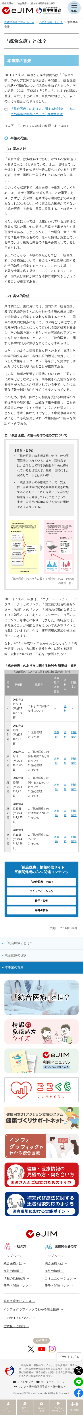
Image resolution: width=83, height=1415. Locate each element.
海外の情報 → (13, 1271)
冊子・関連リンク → (18, 1285)
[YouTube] (41, 1349)
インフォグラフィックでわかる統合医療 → (33, 1309)
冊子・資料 (41, 900)
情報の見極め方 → (16, 1278)
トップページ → (15, 1256)
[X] (31, 1349)
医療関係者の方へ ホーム (19, 22)
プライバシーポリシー (54, 1382)
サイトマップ (25, 1382)
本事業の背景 (14, 967)
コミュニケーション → (61, 1278)
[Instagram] (52, 1349)
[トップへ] (41, 1234)
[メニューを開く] (74, 7)
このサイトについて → (19, 1318)
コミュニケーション (42, 891)
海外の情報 (41, 910)
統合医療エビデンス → (19, 1301)
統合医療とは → (15, 1263)
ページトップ (67, 1356)
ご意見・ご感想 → (16, 1326)
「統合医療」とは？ (51, 22)
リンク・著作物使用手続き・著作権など (42, 1386)
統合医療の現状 (16, 955)
